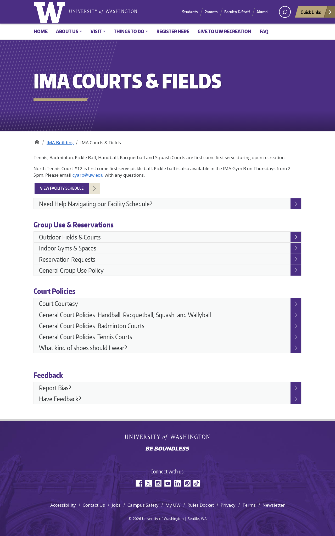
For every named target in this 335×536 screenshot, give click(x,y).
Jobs (116, 505)
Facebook (138, 483)
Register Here (173, 31)
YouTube (167, 483)
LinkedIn (177, 483)
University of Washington (51, 12)
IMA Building (60, 142)
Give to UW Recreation (224, 31)
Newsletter (274, 505)
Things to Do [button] (129, 31)
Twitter (148, 483)
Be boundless (167, 449)
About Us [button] (67, 31)
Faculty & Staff (237, 11)
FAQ (264, 31)
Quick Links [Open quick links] (316, 13)
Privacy (228, 505)
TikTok (196, 483)
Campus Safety (143, 505)
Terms (249, 505)
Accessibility (63, 505)
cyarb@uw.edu (88, 175)
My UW (173, 505)
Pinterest (187, 483)
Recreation (37, 141)
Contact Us (94, 505)
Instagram (157, 483)
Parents (211, 11)
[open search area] (285, 12)
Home (41, 31)
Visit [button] (96, 31)
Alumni (262, 11)
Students (190, 11)
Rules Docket (200, 505)
